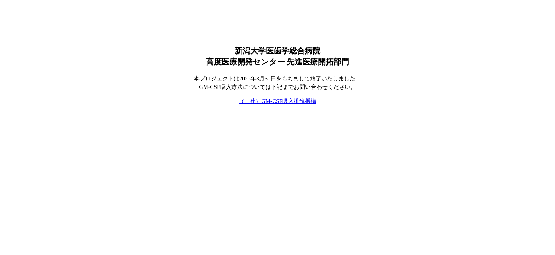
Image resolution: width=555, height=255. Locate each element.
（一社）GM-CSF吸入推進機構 (277, 101)
